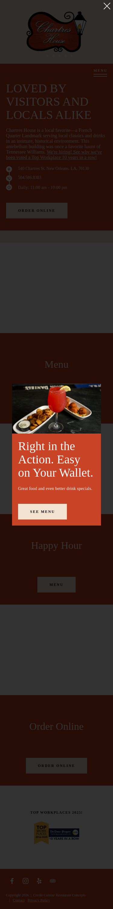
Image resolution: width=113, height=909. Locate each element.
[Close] (107, 6)
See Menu (42, 512)
